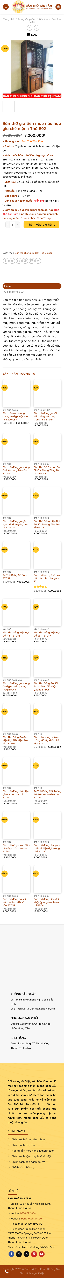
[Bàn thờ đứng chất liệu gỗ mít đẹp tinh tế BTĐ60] (16, 771)
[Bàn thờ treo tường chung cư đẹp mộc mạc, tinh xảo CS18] (16, 393)
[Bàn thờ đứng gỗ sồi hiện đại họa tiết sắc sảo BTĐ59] (16, 879)
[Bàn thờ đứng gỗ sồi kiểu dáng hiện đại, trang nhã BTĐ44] (47, 393)
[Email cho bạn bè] (19, 261)
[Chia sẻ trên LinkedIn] (32, 261)
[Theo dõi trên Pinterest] (34, 1254)
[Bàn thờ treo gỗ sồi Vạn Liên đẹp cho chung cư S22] (47, 555)
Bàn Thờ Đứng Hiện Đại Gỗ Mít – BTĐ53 (16, 634)
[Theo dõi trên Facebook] (11, 1254)
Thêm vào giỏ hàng (41, 224)
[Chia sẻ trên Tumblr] (38, 261)
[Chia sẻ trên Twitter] (12, 261)
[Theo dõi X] (26, 1254)
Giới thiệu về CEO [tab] (14, 291)
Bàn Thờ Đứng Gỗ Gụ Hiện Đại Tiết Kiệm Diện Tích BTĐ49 (16, 740)
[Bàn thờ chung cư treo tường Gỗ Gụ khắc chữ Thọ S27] (47, 717)
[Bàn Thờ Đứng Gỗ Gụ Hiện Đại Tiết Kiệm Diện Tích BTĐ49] (16, 717)
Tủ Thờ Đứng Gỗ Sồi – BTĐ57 (15, 577)
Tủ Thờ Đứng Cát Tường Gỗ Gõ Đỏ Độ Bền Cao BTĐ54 (47, 794)
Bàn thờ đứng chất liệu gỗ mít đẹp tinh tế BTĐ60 (16, 794)
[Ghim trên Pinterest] (25, 261)
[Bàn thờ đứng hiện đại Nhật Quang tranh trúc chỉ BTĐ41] (47, 879)
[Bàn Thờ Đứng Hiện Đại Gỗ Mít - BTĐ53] (16, 612)
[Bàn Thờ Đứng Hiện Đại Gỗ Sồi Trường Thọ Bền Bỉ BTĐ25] (47, 501)
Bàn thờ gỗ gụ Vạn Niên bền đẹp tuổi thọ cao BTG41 (16, 848)
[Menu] (6, 7)
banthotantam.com (32, 1218)
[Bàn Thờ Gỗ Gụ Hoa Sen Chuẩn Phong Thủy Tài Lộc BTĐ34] (47, 447)
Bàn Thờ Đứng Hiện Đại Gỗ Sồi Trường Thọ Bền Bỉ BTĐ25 (47, 524)
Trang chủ (8, 19)
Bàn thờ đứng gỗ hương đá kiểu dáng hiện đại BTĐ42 (16, 470)
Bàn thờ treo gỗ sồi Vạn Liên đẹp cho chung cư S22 (47, 578)
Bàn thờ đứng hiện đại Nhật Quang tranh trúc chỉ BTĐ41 (47, 902)
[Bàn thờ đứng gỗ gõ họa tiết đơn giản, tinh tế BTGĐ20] (16, 501)
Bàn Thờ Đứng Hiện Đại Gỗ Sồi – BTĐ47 (47, 634)
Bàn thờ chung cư (24, 252)
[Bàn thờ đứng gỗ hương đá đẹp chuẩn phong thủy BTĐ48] (16, 663)
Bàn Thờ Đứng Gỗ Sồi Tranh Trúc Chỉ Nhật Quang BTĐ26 (46, 686)
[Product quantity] (12, 224)
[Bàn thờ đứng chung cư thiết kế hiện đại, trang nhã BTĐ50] (47, 825)
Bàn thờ (43, 19)
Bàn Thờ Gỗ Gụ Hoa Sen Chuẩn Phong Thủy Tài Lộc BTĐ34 (47, 470)
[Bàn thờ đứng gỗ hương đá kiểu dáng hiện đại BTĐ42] (16, 447)
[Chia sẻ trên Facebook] (6, 261)
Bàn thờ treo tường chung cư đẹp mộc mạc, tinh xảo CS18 (16, 416)
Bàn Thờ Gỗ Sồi (43, 252)
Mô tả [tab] (7, 286)
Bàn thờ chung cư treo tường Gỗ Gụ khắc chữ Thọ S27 (46, 740)
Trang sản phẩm (26, 19)
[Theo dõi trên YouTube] (42, 1254)
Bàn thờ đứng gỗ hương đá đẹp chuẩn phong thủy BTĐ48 (16, 686)
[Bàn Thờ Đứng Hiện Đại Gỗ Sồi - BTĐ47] (47, 612)
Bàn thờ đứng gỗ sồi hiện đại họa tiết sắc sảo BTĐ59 (14, 902)
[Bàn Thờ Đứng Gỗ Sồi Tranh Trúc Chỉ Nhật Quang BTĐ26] (47, 663)
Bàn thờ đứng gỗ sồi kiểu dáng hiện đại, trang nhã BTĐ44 (45, 416)
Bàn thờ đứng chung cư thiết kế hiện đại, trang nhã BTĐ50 (47, 848)
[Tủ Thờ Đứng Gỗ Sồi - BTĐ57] (16, 555)
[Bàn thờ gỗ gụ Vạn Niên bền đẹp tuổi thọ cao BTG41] (16, 825)
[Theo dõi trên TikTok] (19, 1254)
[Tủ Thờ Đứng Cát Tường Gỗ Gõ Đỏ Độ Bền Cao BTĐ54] (47, 771)
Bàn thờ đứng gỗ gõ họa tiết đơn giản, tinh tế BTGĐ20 (15, 524)
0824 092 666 (27, 1213)
